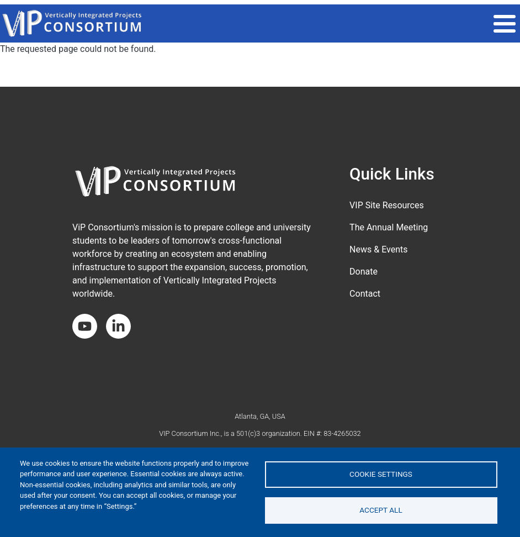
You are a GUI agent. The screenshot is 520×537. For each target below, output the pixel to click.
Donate (363, 271)
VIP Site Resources (386, 205)
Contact (364, 293)
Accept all (380, 510)
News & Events (378, 249)
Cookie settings (380, 474)
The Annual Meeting (388, 227)
